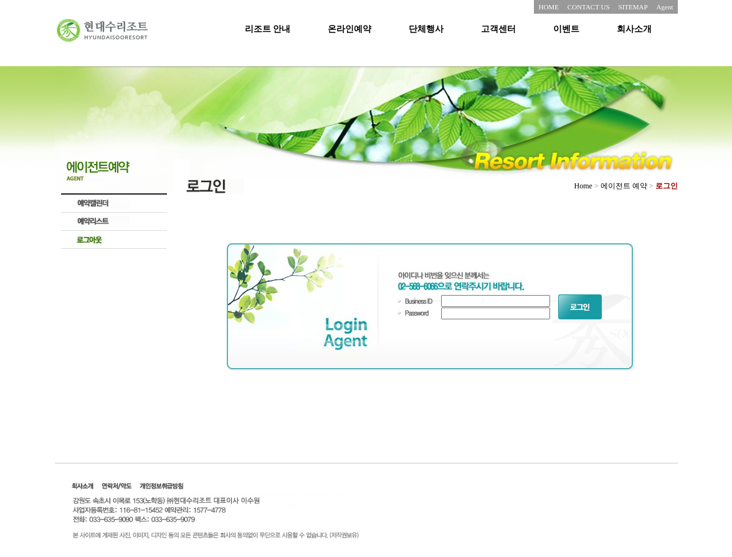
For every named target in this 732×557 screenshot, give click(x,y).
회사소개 (634, 29)
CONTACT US (589, 7)
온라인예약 (349, 29)
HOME (548, 7)
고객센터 (498, 29)
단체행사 (426, 29)
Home (583, 186)
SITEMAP (633, 7)
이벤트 (566, 29)
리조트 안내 (268, 29)
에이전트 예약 (624, 186)
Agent (665, 7)
